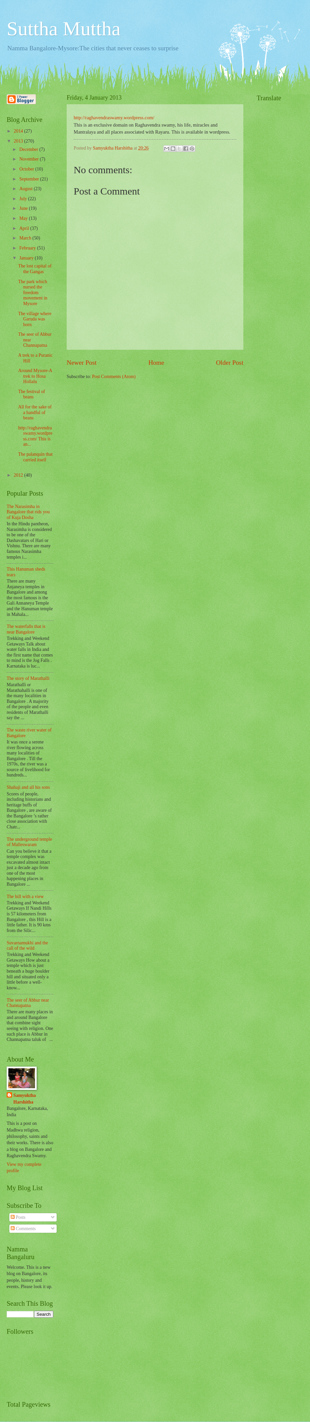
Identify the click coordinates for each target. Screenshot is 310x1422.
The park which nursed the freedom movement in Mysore (32, 292)
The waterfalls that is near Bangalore (26, 629)
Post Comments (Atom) (114, 376)
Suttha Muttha (64, 29)
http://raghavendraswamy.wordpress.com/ (114, 117)
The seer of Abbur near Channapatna (28, 1003)
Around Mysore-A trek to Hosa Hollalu (35, 376)
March (25, 238)
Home (156, 362)
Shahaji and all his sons (28, 787)
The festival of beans (31, 394)
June (24, 208)
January (27, 257)
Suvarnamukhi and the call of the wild (27, 945)
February (28, 247)
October (27, 169)
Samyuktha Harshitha (24, 1098)
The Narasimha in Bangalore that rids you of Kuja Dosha (28, 512)
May (24, 218)
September (29, 179)
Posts (18, 1217)
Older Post (229, 362)
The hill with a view (25, 896)
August (26, 188)
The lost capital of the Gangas (34, 268)
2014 (19, 131)
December (29, 149)
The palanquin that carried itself (35, 457)
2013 (19, 141)
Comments (23, 1228)
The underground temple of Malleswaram (29, 842)
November (29, 159)
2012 (19, 475)
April (24, 228)
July (23, 198)
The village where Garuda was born (34, 319)
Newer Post (82, 362)
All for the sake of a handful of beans (34, 412)
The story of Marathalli (28, 678)
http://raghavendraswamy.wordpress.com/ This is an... (35, 436)
